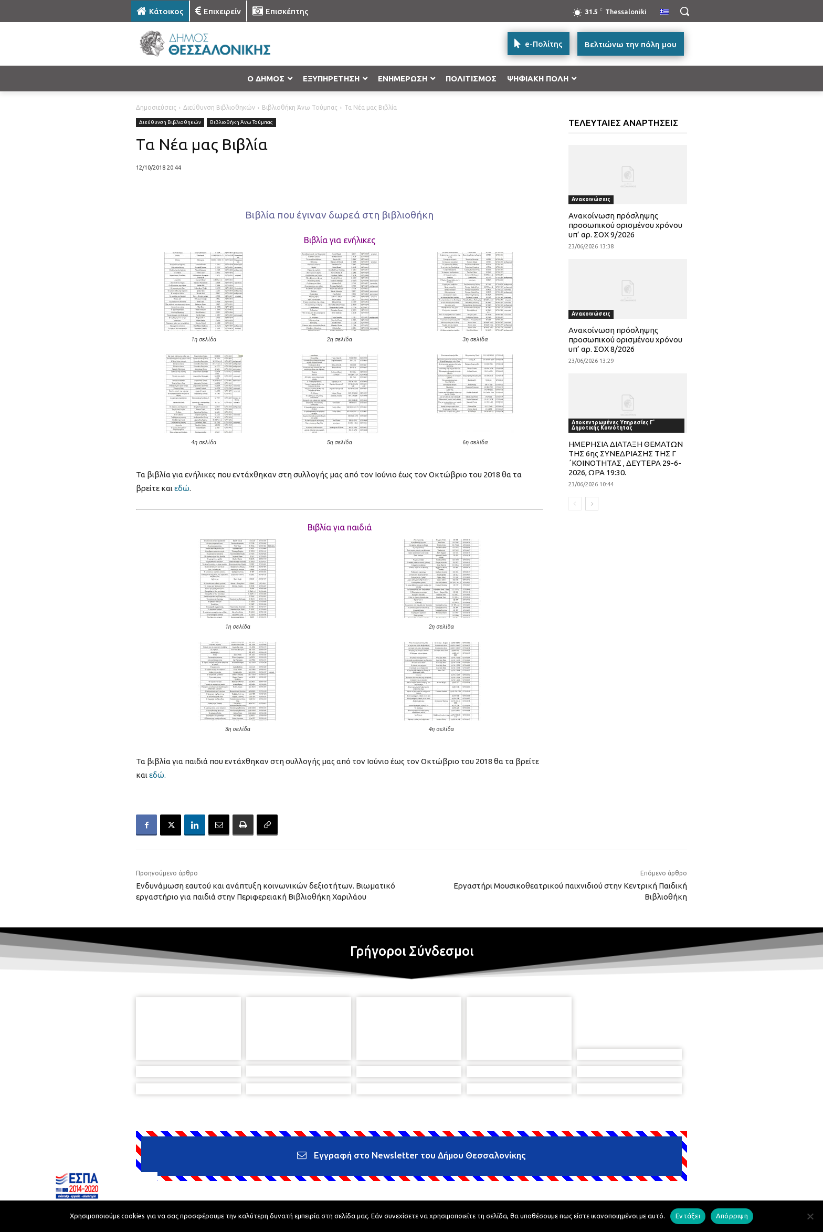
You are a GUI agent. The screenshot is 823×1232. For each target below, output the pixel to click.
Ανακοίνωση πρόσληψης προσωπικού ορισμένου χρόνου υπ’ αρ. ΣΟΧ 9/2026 (625, 225)
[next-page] (591, 503)
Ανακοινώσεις (591, 199)
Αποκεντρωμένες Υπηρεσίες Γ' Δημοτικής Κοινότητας (613, 425)
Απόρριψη (732, 1215)
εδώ (181, 488)
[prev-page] (575, 503)
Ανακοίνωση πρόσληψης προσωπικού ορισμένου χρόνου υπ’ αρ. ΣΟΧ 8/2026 (625, 339)
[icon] (484, 1175)
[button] (684, 11)
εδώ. (157, 774)
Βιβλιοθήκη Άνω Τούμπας (299, 107)
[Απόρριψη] (810, 1216)
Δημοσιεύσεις (156, 107)
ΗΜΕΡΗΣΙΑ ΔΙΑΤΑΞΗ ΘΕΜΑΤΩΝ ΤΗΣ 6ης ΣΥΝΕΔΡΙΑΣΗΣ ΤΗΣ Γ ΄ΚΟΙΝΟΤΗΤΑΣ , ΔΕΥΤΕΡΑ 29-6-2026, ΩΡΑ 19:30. (625, 458)
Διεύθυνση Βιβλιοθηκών (219, 107)
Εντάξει (688, 1215)
